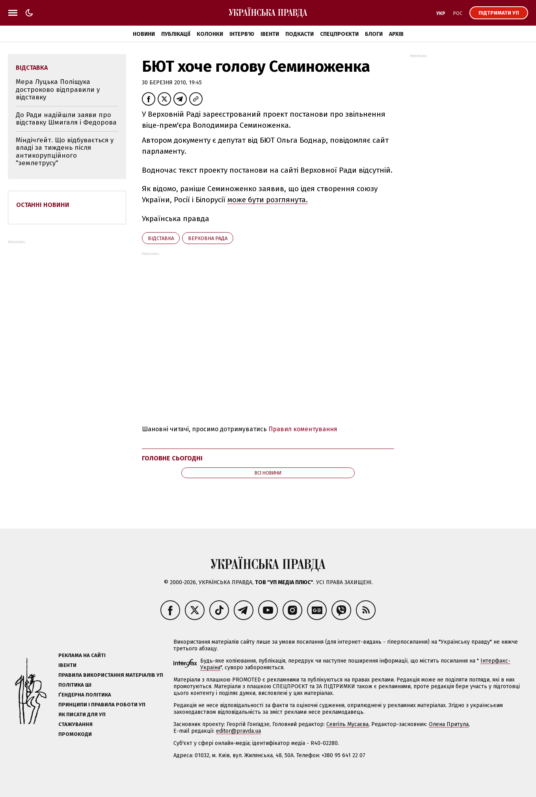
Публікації (175, 34)
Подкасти (299, 34)
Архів (396, 34)
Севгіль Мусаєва (347, 724)
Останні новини (42, 205)
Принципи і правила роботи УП (101, 705)
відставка (161, 238)
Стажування (75, 724)
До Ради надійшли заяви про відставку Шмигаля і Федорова (66, 119)
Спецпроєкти (339, 34)
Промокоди (75, 734)
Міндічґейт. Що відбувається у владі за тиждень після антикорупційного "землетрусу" (65, 152)
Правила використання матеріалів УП (110, 675)
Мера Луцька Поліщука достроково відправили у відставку (58, 89)
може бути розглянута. (267, 199)
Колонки (210, 34)
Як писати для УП (82, 714)
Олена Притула (449, 724)
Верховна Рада (207, 238)
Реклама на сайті (82, 655)
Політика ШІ (74, 685)
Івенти (270, 34)
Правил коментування (302, 429)
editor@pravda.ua (238, 731)
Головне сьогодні (172, 458)
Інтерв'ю (241, 34)
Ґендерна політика (84, 695)
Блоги (374, 34)
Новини (144, 34)
